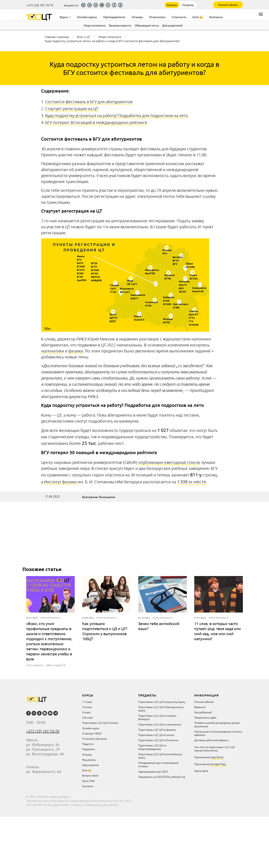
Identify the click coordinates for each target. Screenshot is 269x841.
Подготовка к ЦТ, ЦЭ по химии (156, 735)
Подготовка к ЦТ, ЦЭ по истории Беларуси (157, 717)
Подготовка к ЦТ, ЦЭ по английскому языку (160, 755)
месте (199, 481)
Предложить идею (205, 717)
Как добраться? (203, 712)
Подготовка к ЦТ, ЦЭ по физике (157, 729)
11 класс (87, 702)
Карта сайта (201, 771)
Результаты (89, 760)
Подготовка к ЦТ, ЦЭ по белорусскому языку (161, 708)
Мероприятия (90, 765)
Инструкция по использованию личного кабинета (218, 733)
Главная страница (57, 37)
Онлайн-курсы (90, 728)
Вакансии (199, 707)
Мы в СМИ (88, 781)
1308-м (185, 481)
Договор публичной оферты (211, 740)
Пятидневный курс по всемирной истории (158, 764)
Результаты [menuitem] (157, 17)
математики (52, 350)
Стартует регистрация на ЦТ (71, 108)
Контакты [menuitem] (216, 17)
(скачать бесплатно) (206, 750)
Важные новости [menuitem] (120, 25)
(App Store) (217, 757)
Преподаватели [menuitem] (114, 17)
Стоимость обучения (94, 738)
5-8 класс (87, 717)
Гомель (188, 5)
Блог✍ (86, 770)
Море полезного (109, 37)
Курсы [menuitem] (64, 17)
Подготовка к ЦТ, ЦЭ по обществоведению (152, 747)
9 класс (86, 712)
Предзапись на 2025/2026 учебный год (161, 777)
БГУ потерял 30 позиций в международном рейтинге (96, 122)
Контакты (87, 786)
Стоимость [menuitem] (179, 17)
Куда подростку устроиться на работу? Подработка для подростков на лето (116, 115)
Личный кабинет (228, 4)
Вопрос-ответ (90, 775)
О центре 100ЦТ (92, 733)
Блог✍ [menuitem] (198, 17)
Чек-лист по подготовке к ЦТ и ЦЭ (214, 747)
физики (75, 350)
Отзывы (87, 754)
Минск (172, 5)
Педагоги (88, 744)
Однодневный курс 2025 (153, 771)
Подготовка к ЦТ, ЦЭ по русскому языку (161, 702)
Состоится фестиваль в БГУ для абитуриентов (88, 101)
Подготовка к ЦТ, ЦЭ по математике (159, 724)
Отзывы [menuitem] (137, 17)
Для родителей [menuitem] (172, 25)
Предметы (88, 749)
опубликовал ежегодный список (169, 462)
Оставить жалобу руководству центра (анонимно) (216, 724)
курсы (87, 695)
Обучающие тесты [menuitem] (147, 25)
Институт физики (61, 481)
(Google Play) (218, 764)
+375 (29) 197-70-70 (39, 5)
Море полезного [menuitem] (95, 25)
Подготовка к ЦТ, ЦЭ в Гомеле (100, 723)
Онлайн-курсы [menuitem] (87, 17)
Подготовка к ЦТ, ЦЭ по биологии (158, 740)
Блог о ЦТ (83, 37)
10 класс (87, 707)
